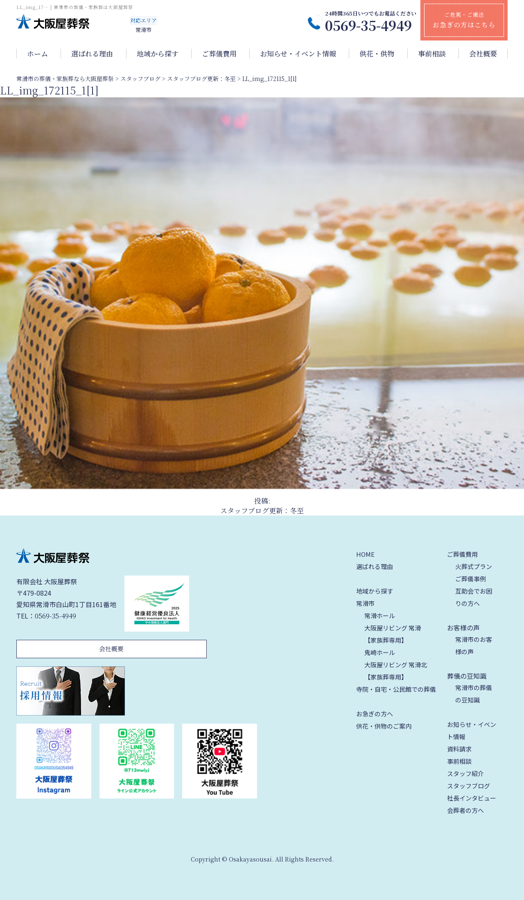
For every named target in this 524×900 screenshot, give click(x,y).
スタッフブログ (468, 785)
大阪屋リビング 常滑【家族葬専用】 (392, 633)
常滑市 (365, 603)
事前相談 (432, 54)
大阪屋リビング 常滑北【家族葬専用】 (395, 670)
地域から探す (157, 54)
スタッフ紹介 (465, 773)
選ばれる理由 (92, 54)
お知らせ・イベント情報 (298, 54)
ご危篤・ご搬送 (464, 20)
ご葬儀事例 (470, 578)
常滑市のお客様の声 (473, 645)
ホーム (37, 54)
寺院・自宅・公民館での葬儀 (396, 689)
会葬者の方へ (465, 810)
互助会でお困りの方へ (473, 597)
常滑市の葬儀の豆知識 (473, 693)
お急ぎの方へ (374, 713)
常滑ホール (379, 615)
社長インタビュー (471, 798)
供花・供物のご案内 (383, 726)
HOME (365, 554)
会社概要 (483, 54)
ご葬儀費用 (219, 54)
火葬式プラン (473, 566)
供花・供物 (376, 54)
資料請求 (459, 749)
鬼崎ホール (379, 652)
